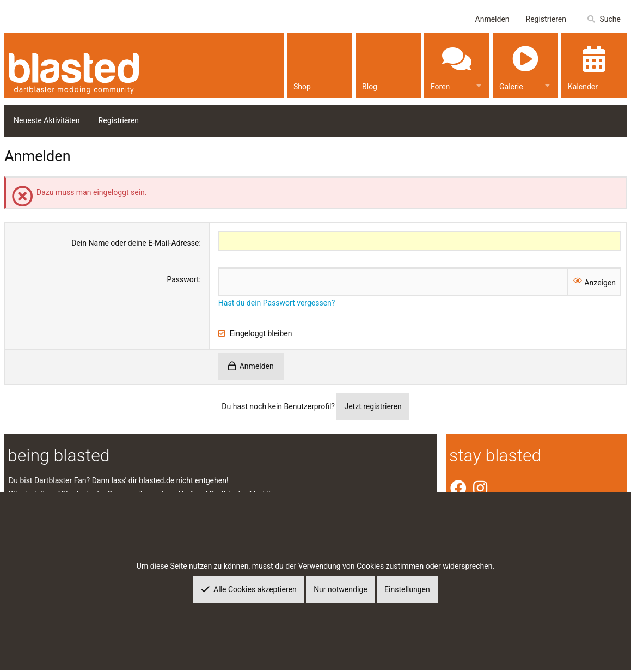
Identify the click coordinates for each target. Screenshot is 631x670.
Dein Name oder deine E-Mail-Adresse (135, 243)
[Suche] (603, 19)
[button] (479, 84)
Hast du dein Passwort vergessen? (276, 303)
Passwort (183, 279)
